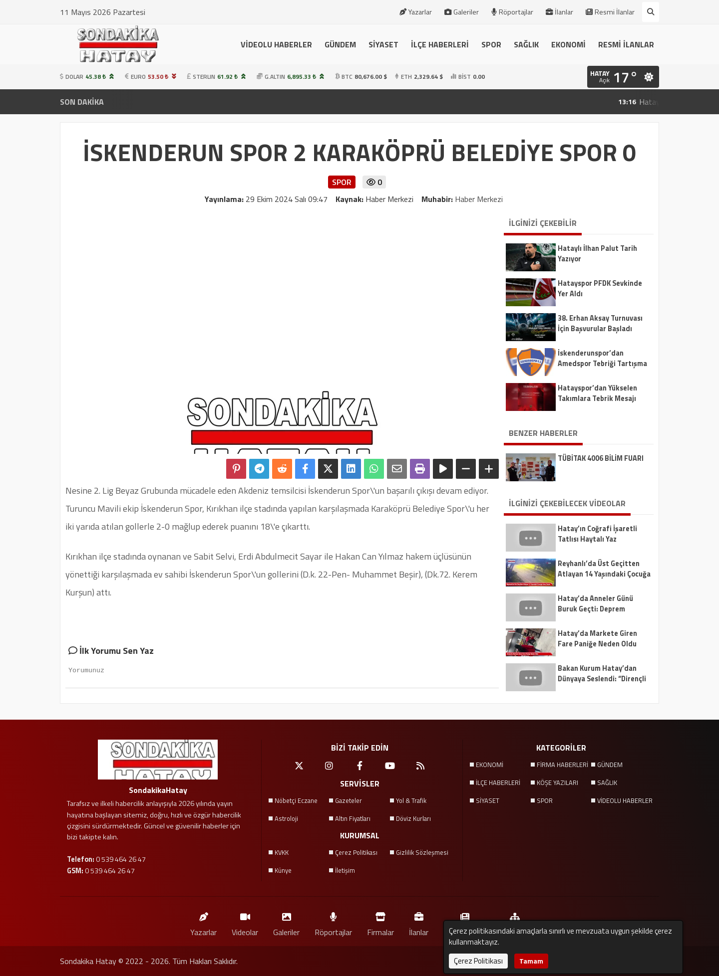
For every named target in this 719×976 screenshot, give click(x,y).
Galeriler (461, 12)
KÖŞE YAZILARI (557, 782)
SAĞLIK (526, 44)
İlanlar (559, 12)
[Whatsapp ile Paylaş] (374, 469)
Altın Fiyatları (352, 818)
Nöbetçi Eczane (296, 800)
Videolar (245, 922)
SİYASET (383, 44)
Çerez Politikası (356, 852)
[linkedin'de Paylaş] (351, 469)
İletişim (345, 870)
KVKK (282, 852)
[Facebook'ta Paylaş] (305, 469)
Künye (283, 870)
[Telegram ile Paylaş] (259, 469)
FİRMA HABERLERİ (562, 765)
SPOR (491, 44)
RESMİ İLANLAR (626, 44)
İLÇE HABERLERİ (440, 44)
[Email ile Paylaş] (397, 469)
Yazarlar (415, 12)
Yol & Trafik (411, 800)
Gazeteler (348, 800)
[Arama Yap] (650, 12)
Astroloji (286, 818)
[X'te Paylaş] (328, 469)
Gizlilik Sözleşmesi (422, 852)
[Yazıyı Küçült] (466, 469)
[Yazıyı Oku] (443, 469)
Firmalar (380, 922)
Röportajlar (512, 12)
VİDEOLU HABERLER (276, 44)
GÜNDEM (340, 44)
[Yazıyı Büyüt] (489, 469)
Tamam (531, 961)
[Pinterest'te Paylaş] (236, 469)
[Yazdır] (420, 469)
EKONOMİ (568, 44)
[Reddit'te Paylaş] (282, 469)
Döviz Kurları (413, 818)
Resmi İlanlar (610, 12)
